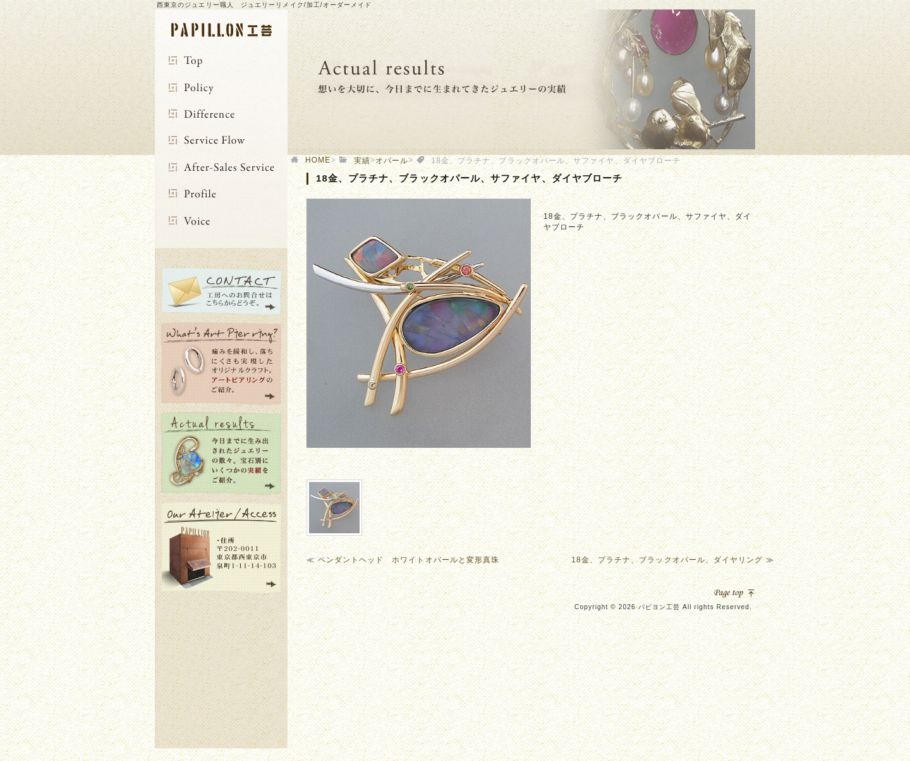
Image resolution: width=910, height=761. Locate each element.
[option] (418, 323)
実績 (362, 160)
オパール (391, 160)
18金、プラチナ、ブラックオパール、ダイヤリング (667, 559)
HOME (318, 160)
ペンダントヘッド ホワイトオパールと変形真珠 (409, 559)
